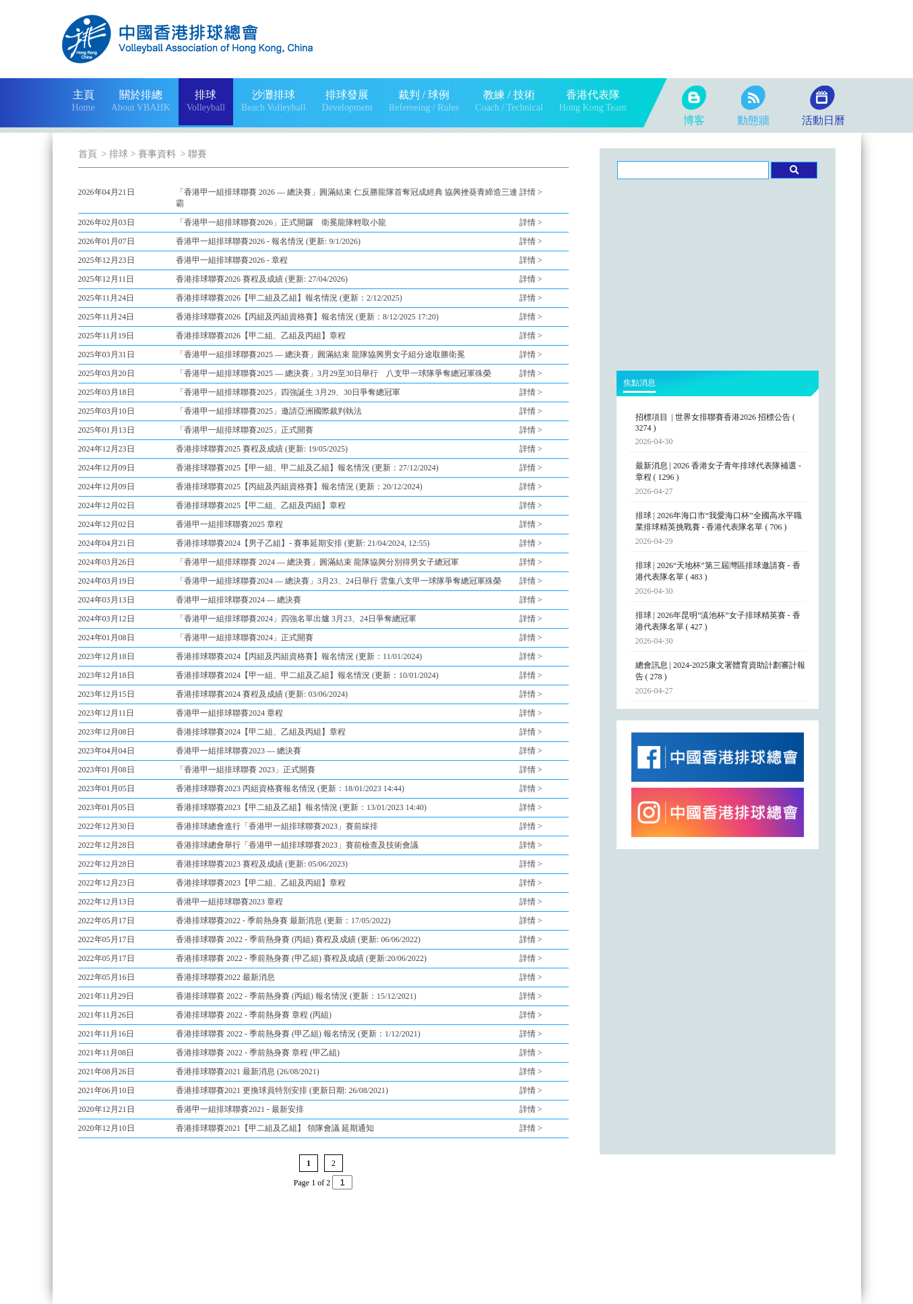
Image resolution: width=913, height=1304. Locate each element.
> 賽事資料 (153, 154)
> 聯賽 (192, 154)
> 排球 (113, 154)
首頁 (87, 154)
